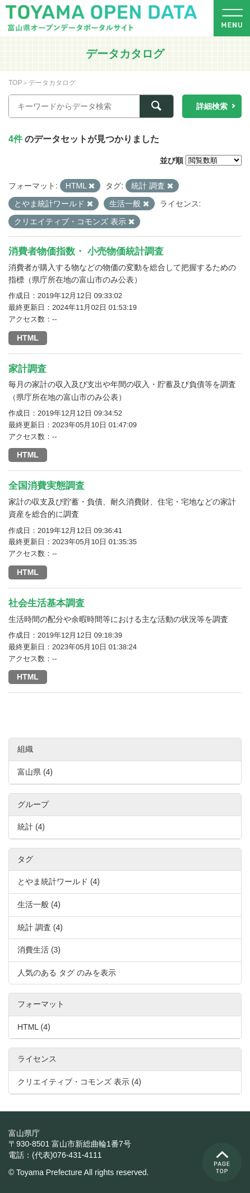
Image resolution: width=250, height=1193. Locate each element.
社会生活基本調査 (46, 603)
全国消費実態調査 (46, 485)
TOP (15, 82)
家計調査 (27, 369)
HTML (28, 337)
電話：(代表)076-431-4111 (55, 1154)
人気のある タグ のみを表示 (66, 972)
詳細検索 (212, 106)
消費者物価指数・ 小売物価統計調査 (86, 251)
